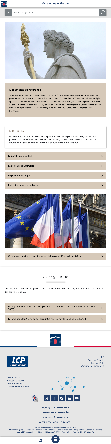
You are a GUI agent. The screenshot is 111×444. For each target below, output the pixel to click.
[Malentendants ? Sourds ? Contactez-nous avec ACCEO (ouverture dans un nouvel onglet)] (34, 398)
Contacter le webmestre (67, 430)
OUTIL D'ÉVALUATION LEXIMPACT (54, 422)
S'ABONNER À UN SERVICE (54, 417)
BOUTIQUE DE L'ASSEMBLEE (54, 408)
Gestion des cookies (94, 430)
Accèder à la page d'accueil (4, 4)
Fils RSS (81, 430)
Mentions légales (16, 430)
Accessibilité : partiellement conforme (39, 430)
